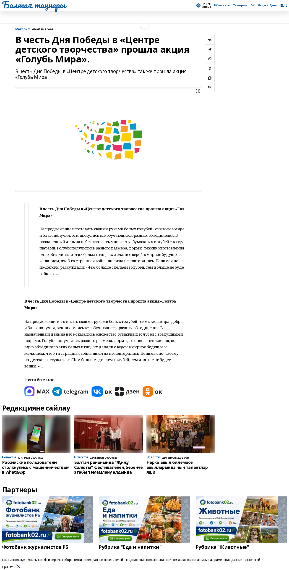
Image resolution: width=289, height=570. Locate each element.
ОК (252, 5)
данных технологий (245, 559)
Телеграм (240, 5)
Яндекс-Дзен (267, 5)
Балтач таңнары (33, 4)
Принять (8, 567)
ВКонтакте (221, 5)
